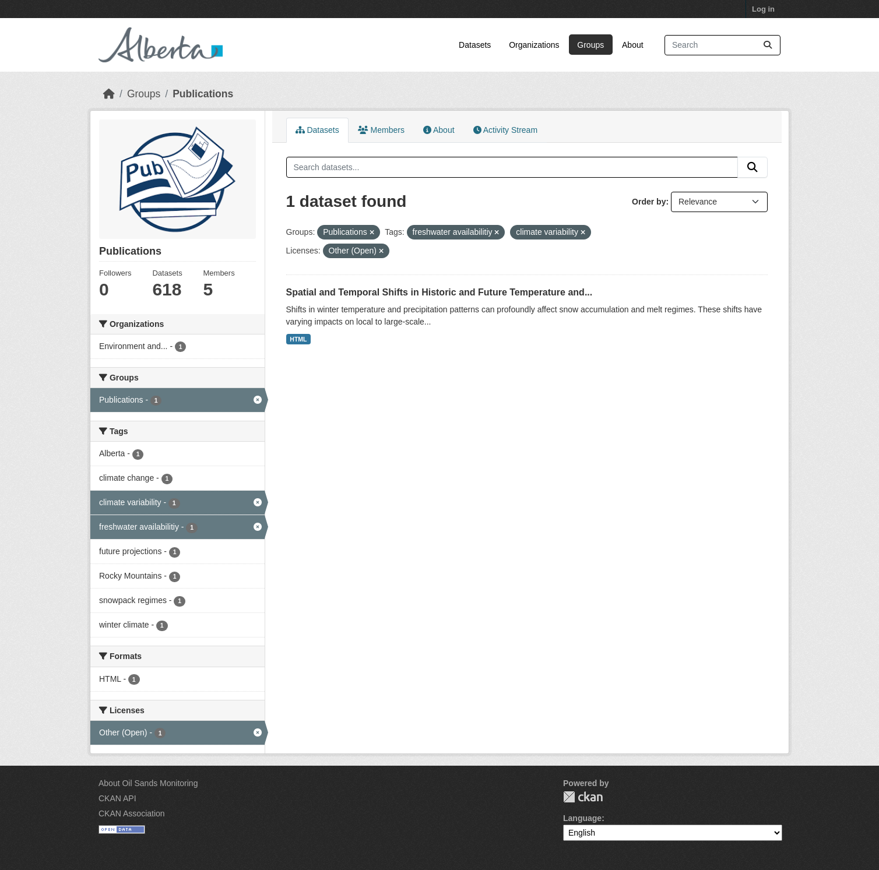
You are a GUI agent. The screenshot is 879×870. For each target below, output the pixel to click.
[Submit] (767, 45)
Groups (590, 45)
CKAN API (117, 798)
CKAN (583, 797)
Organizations (534, 45)
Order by (649, 201)
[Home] (109, 94)
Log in (763, 9)
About (633, 45)
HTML (298, 339)
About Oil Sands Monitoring (148, 783)
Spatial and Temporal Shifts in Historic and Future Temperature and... (439, 292)
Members (381, 130)
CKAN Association (132, 813)
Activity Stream (505, 130)
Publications (203, 94)
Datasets (475, 45)
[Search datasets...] (722, 45)
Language (582, 818)
